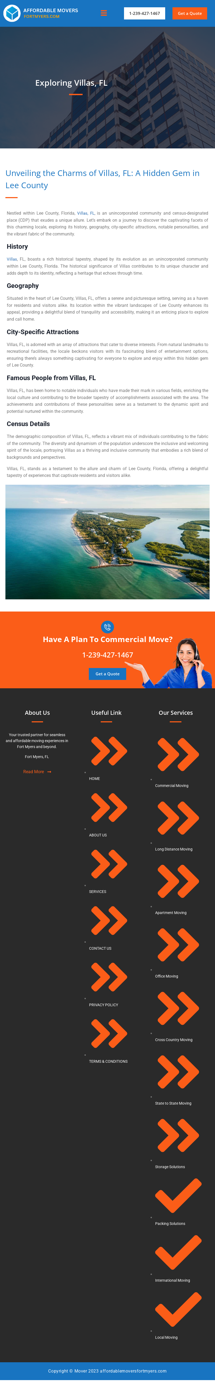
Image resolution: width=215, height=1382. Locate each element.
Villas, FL (86, 213)
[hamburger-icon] (104, 13)
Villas (12, 259)
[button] (190, 13)
